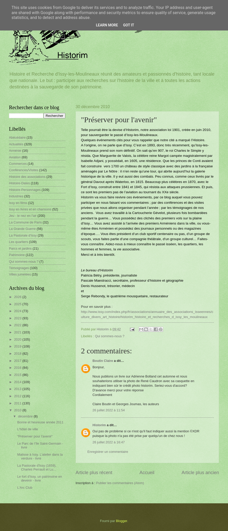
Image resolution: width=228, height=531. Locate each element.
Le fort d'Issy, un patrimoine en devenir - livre (39, 478)
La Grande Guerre (22, 229)
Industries (16, 196)
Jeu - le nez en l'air (23, 216)
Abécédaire (17, 137)
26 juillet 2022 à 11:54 (108, 410)
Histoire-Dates (19, 183)
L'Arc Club (24, 487)
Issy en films (18, 203)
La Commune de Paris (25, 222)
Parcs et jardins (20, 248)
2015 (18, 375)
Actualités (16, 144)
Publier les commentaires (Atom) (120, 483)
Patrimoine (17, 255)
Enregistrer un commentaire (107, 452)
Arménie (15, 150)
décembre (26, 416)
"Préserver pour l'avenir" (35, 436)
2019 (18, 346)
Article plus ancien (200, 472)
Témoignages (19, 268)
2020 (18, 339)
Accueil (146, 472)
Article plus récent (94, 472)
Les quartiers (18, 242)
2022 (18, 325)
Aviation (15, 157)
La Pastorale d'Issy (23, 235)
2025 (18, 304)
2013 (18, 389)
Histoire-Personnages (25, 190)
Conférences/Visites (23, 170)
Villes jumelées (20, 274)
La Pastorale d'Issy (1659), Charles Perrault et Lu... (36, 467)
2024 (18, 311)
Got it (128, 25)
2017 (18, 361)
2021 (18, 332)
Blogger (121, 521)
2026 (18, 297)
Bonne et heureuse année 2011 (40, 422)
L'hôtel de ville (27, 429)
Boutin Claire (102, 361)
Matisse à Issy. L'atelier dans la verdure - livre (40, 456)
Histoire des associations (27, 177)
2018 (18, 353)
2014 (18, 382)
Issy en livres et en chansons (30, 209)
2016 (18, 368)
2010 (18, 410)
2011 (18, 403)
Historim (99, 425)
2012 (18, 396)
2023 (18, 318)
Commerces (18, 164)
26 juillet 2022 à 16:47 (108, 442)
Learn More (107, 25)
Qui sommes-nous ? (109, 336)
